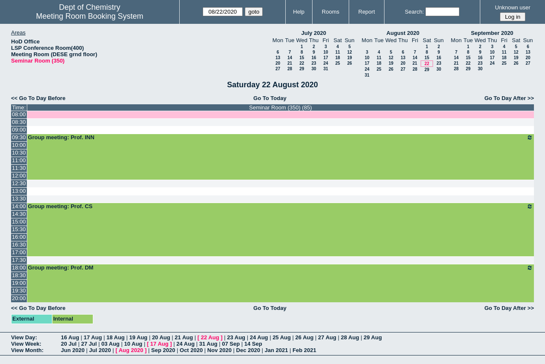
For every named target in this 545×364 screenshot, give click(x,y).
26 (349, 63)
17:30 (19, 260)
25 (337, 63)
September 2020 (492, 33)
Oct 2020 (191, 350)
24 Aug (259, 337)
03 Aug (110, 344)
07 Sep (231, 344)
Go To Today (270, 98)
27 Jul (89, 344)
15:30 (19, 229)
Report (367, 12)
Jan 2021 (276, 350)
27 (277, 68)
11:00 (19, 160)
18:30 (19, 275)
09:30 (19, 137)
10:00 (19, 145)
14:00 (19, 206)
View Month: (27, 350)
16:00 (19, 237)
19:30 (19, 290)
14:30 (19, 214)
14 (289, 57)
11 (337, 52)
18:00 (19, 267)
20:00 (19, 298)
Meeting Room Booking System (89, 16)
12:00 (19, 175)
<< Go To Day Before (38, 98)
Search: (414, 12)
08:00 (19, 114)
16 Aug (70, 337)
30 (313, 68)
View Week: (26, 344)
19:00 (19, 283)
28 (289, 68)
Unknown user (513, 7)
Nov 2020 (219, 350)
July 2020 (313, 33)
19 (349, 57)
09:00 (19, 129)
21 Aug (184, 337)
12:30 (19, 183)
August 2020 (403, 33)
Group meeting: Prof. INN (280, 137)
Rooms (330, 12)
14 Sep (253, 344)
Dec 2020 (248, 350)
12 (349, 52)
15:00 (19, 221)
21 (289, 63)
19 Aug (138, 337)
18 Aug (115, 337)
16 (313, 57)
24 (325, 63)
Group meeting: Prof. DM (280, 267)
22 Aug (210, 337)
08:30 (19, 122)
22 (301, 63)
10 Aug (133, 344)
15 (301, 57)
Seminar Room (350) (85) (280, 107)
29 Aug (373, 337)
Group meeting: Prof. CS (280, 206)
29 (301, 68)
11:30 (19, 168)
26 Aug (304, 337)
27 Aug (327, 337)
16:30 (19, 244)
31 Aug (208, 344)
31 (325, 68)
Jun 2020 (73, 350)
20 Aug (161, 337)
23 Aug (236, 337)
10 (325, 52)
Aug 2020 (131, 350)
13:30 (19, 198)
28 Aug (350, 337)
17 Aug (92, 337)
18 (337, 57)
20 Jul (69, 344)
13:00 (19, 191)
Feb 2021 (304, 350)
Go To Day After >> (509, 98)
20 (277, 63)
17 (325, 57)
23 (313, 63)
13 (277, 57)
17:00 (19, 252)
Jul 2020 (100, 350)
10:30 (19, 152)
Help (298, 12)
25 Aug (281, 337)
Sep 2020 (163, 350)
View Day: (24, 337)
